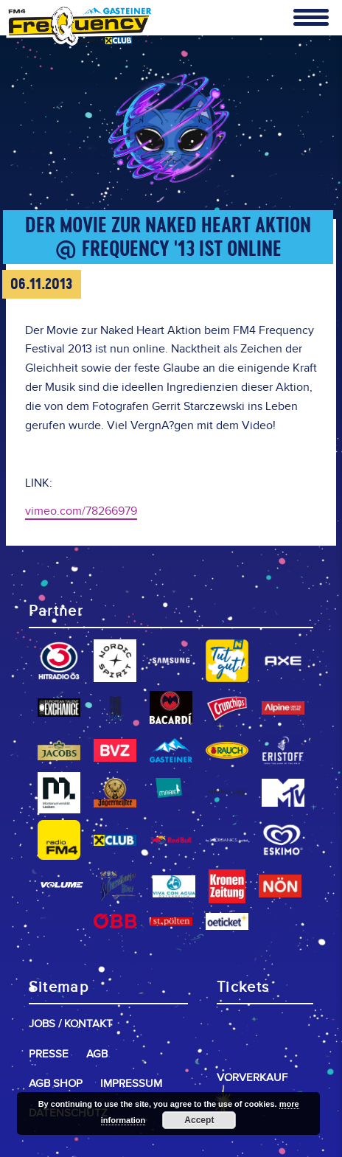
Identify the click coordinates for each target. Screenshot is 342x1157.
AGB (97, 1054)
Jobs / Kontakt (71, 1024)
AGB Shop (56, 1083)
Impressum (131, 1083)
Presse (49, 1054)
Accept (199, 1120)
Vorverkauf (252, 1077)
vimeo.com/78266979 (81, 511)
